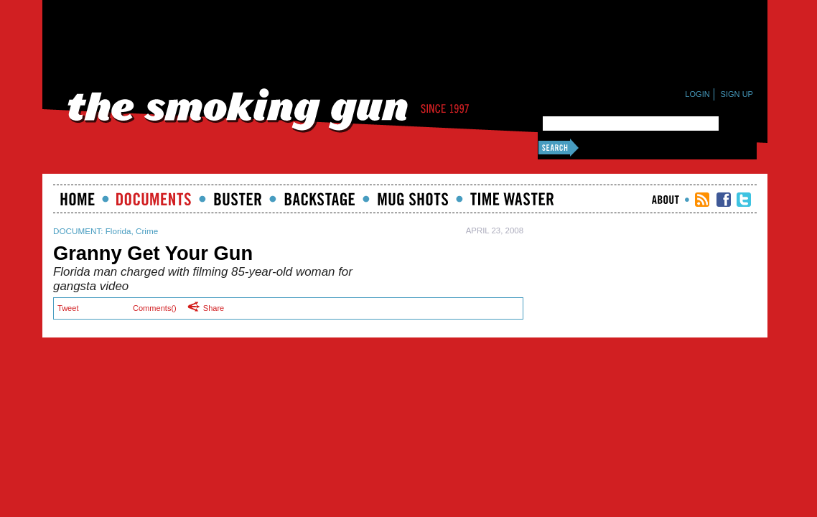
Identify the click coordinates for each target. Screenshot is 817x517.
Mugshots (413, 198)
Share (209, 308)
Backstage (319, 198)
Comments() (155, 308)
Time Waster (512, 198)
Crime (147, 231)
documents (154, 198)
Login (697, 94)
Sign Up (737, 94)
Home (77, 198)
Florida (118, 231)
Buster (237, 198)
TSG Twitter (744, 199)
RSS (702, 199)
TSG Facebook (723, 199)
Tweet (67, 308)
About (665, 199)
